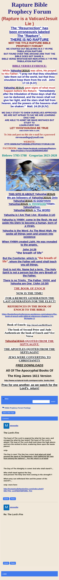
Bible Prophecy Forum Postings (16, 408)
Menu (5, 398)
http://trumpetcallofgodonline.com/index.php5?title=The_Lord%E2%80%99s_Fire (24, 490)
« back (4, 574)
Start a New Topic (8, 413)
